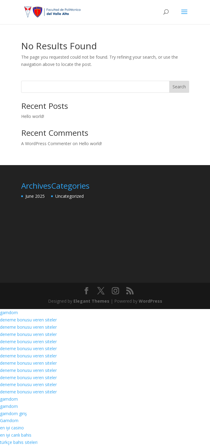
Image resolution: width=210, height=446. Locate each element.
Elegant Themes (91, 301)
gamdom (9, 312)
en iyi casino (12, 428)
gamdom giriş (13, 413)
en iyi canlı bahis (15, 435)
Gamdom (9, 420)
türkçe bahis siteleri (18, 442)
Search (179, 87)
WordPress (150, 301)
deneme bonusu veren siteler (28, 320)
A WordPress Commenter (46, 143)
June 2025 (35, 196)
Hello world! (32, 116)
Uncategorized (69, 196)
